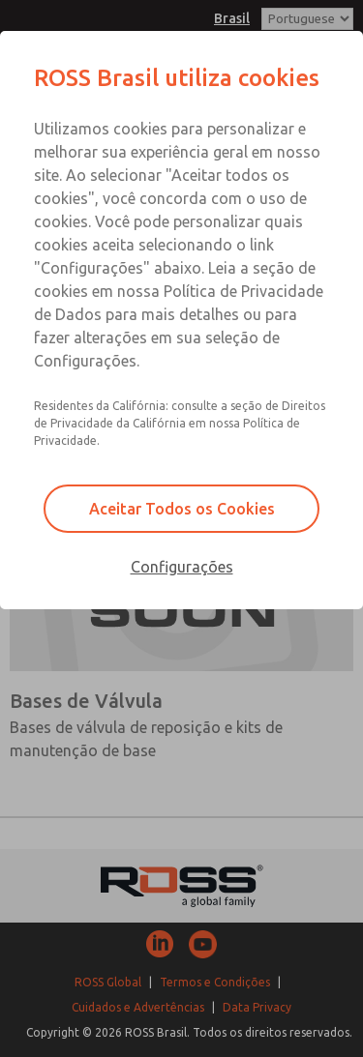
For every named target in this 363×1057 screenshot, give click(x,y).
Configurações (182, 566)
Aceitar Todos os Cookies (182, 508)
